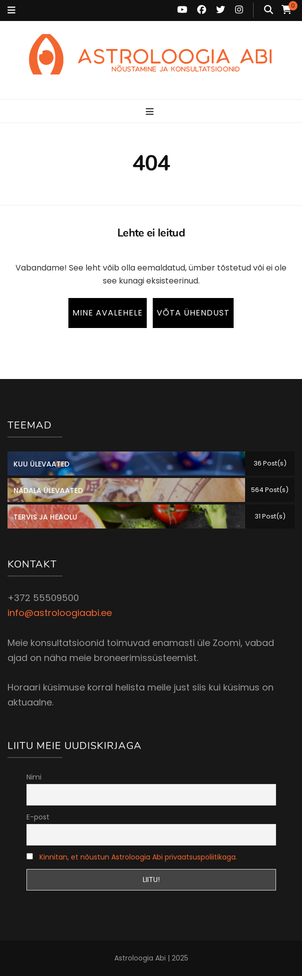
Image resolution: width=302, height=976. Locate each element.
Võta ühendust (193, 312)
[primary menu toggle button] (151, 112)
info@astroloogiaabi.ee (59, 612)
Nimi (33, 777)
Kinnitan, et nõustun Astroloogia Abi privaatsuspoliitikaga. (138, 857)
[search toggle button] (268, 10)
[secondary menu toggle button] (11, 10)
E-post (37, 817)
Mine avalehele (107, 312)
